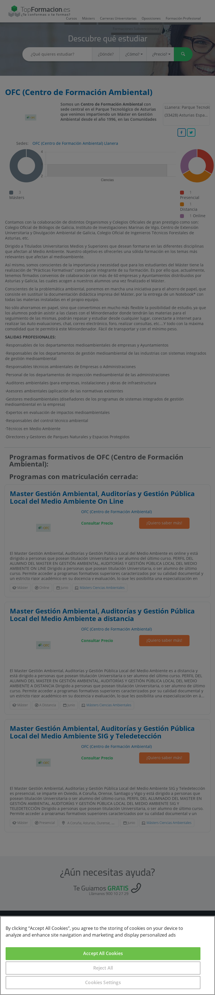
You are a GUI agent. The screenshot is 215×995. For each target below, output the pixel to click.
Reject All (103, 968)
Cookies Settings (103, 982)
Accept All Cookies (103, 953)
